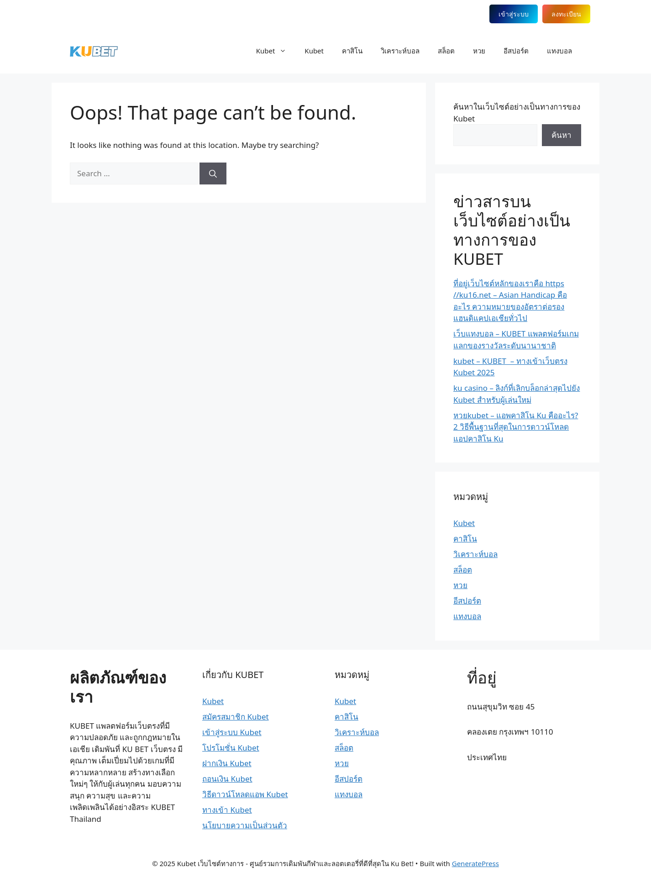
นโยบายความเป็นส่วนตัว (244, 825)
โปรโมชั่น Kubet (230, 747)
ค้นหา (561, 135)
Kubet (276, 50)
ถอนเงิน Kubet (227, 778)
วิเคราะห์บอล (400, 50)
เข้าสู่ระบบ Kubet (232, 732)
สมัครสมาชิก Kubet (235, 716)
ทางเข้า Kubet (227, 809)
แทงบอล (559, 50)
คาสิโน (352, 50)
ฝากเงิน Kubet (227, 763)
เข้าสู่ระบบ (514, 14)
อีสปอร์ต (516, 50)
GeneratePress (475, 863)
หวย (479, 50)
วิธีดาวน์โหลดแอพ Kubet (245, 794)
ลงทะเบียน (566, 14)
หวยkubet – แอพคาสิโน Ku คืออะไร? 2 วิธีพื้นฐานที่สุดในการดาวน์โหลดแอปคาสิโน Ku (515, 427)
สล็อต (446, 50)
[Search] (213, 173)
